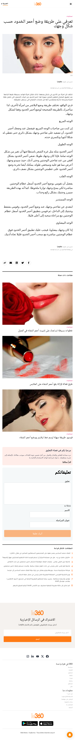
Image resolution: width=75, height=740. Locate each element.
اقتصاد (71, 670)
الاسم (67, 510)
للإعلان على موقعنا (67, 699)
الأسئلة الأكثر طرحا (67, 696)
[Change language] (5, 4)
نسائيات (70, 16)
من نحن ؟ (70, 694)
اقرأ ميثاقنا (66, 462)
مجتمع (70, 673)
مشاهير (70, 683)
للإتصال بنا (69, 705)
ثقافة (71, 675)
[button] (70, 735)
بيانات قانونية (69, 702)
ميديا (71, 678)
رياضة (71, 681)
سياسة (70, 667)
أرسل (37, 639)
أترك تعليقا (37, 533)
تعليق (67, 481)
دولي (71, 686)
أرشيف (71, 707)
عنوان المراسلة (63, 520)
